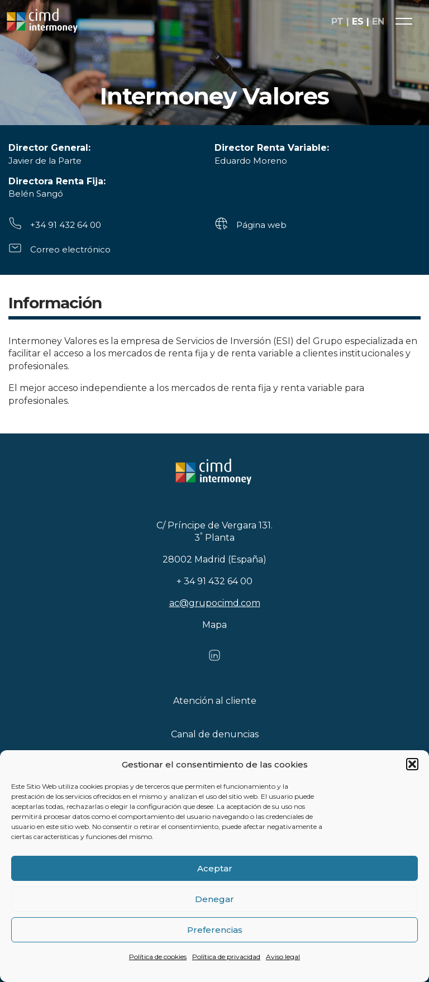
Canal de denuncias (215, 734)
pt (337, 21)
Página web (261, 225)
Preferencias (214, 929)
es (358, 21)
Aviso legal (283, 956)
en (378, 21)
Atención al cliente (214, 700)
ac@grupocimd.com (214, 603)
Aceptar (214, 868)
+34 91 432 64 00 (65, 225)
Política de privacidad (226, 956)
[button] (412, 764)
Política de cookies (158, 956)
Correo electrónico (70, 249)
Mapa (214, 624)
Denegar (214, 899)
